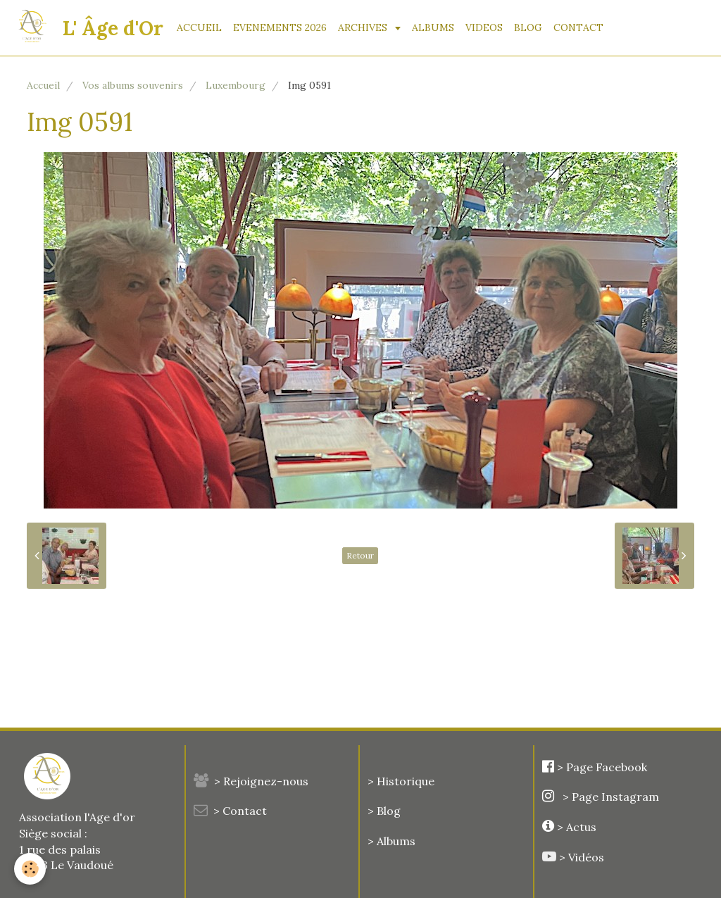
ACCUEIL (199, 27)
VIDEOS (484, 27)
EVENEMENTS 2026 (280, 27)
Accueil (43, 85)
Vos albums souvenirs (132, 85)
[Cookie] (30, 869)
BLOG (528, 27)
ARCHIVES (364, 27)
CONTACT (578, 27)
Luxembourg (235, 85)
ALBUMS (433, 27)
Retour (360, 555)
